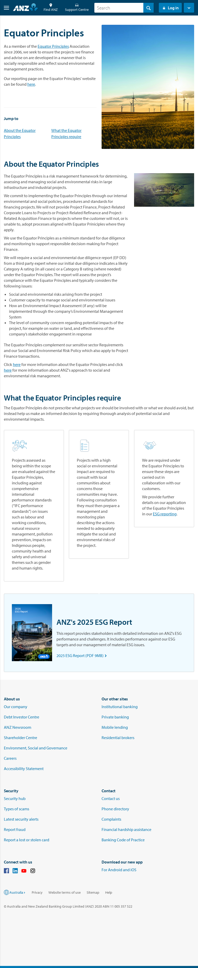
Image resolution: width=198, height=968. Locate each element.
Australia (18, 892)
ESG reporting (165, 513)
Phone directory (115, 808)
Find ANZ (51, 7)
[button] (4, 7)
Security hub (15, 798)
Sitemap (93, 892)
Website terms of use (64, 892)
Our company (15, 706)
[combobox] (124, 8)
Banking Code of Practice (123, 839)
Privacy (37, 892)
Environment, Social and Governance (35, 747)
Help (108, 892)
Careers (10, 758)
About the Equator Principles (20, 133)
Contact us (111, 798)
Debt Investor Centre (21, 716)
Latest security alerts (21, 819)
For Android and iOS (119, 869)
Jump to (11, 118)
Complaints (111, 819)
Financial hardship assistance (126, 829)
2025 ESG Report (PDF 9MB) (82, 655)
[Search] (124, 8)
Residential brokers (118, 737)
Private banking (115, 716)
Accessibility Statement (24, 768)
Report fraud (15, 829)
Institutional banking (120, 706)
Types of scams (16, 808)
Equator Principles (53, 46)
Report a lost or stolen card (26, 839)
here (31, 84)
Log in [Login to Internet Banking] (170, 7)
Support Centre (77, 7)
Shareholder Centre (20, 737)
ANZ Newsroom (17, 727)
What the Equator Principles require (66, 133)
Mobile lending (115, 727)
